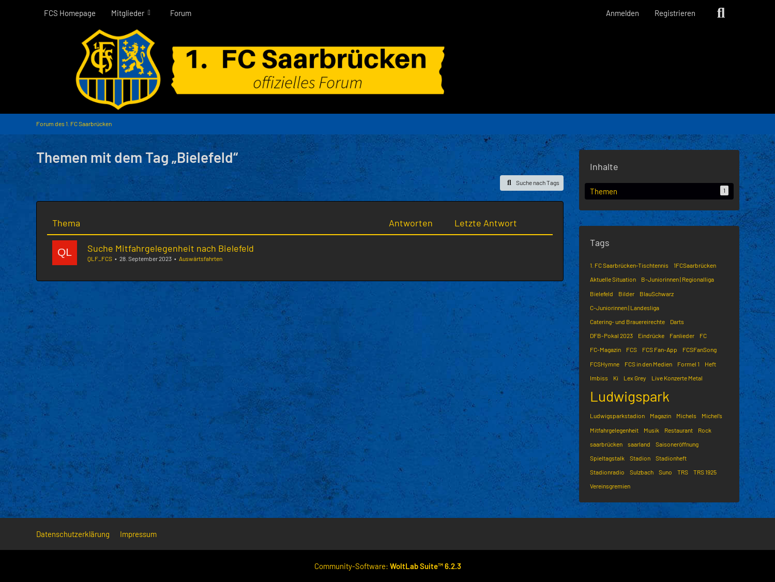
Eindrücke (651, 335)
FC (703, 335)
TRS (682, 472)
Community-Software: (387, 566)
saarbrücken (606, 444)
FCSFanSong (699, 349)
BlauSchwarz (657, 293)
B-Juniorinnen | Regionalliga (677, 279)
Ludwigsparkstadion (617, 415)
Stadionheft (671, 458)
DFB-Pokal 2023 (611, 335)
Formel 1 (688, 363)
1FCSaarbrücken (695, 265)
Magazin (660, 415)
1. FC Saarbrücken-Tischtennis (629, 265)
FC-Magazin (605, 349)
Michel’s (712, 415)
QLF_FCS (99, 258)
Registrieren (675, 13)
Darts (677, 321)
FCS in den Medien (648, 363)
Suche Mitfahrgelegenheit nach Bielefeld (170, 248)
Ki (615, 377)
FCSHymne (604, 363)
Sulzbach (642, 472)
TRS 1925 (705, 472)
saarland (639, 444)
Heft (710, 363)
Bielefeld (601, 293)
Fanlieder (682, 335)
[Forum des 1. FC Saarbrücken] (387, 70)
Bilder (626, 293)
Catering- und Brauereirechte (627, 321)
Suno (665, 472)
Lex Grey (635, 377)
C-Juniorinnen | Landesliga (624, 307)
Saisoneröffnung (677, 444)
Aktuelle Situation (613, 279)
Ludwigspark (630, 396)
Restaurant (678, 430)
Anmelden (622, 13)
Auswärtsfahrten (200, 258)
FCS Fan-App (659, 349)
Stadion (640, 458)
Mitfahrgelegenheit (614, 430)
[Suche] (721, 13)
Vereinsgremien (610, 485)
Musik (651, 430)
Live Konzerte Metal (677, 377)
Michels (686, 415)
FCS (631, 349)
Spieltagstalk (607, 458)
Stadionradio (607, 472)
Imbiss (599, 377)
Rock (704, 430)
